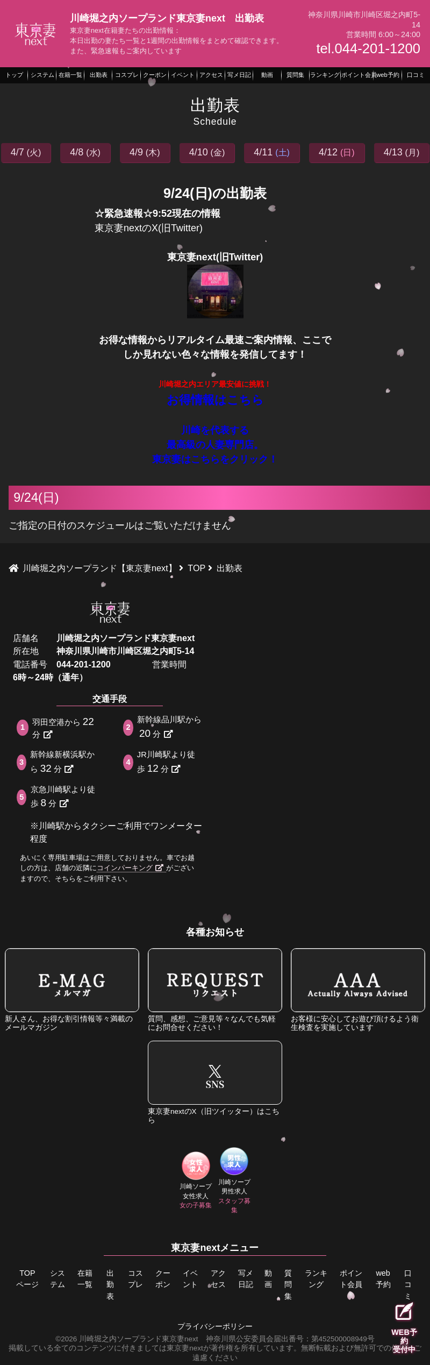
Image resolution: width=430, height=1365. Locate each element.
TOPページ (27, 1279)
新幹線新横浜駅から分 (62, 762)
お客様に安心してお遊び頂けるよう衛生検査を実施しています (358, 990)
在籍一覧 (84, 1279)
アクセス (217, 1279)
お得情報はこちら (215, 400)
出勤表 (110, 1284)
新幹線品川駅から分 (169, 727)
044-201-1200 (83, 664)
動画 (268, 1279)
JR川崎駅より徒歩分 (166, 762)
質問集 (288, 1284)
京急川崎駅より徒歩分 (63, 797)
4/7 (26, 152)
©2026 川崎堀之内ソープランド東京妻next (126, 1338)
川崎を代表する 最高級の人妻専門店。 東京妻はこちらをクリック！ (215, 445)
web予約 (382, 1279)
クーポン (162, 1279)
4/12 (337, 152)
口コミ (408, 1284)
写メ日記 (245, 1279)
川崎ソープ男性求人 (234, 1181)
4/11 (272, 152)
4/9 (145, 152)
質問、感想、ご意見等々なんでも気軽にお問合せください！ (215, 990)
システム (57, 1279)
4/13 (402, 152)
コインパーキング (130, 868)
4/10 (207, 152)
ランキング (316, 1284)
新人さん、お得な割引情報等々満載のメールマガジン (72, 990)
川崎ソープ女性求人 (195, 1180)
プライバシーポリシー (215, 1327)
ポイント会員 (351, 1279)
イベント (190, 1279)
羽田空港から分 (64, 727)
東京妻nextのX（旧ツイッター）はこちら (215, 1082)
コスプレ (135, 1279)
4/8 (85, 152)
